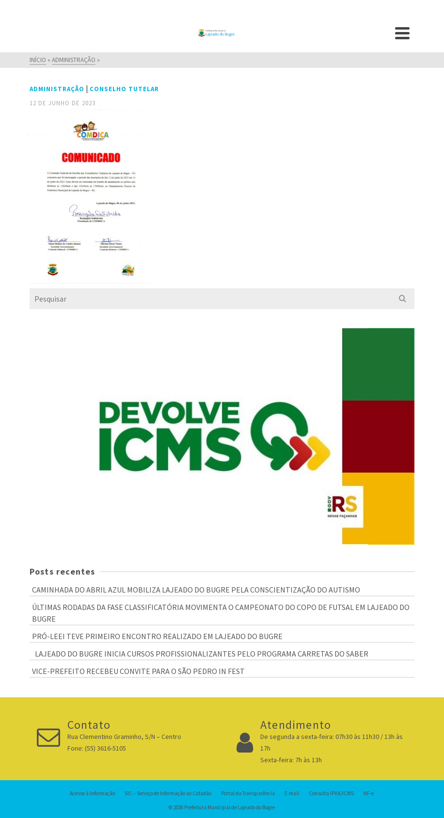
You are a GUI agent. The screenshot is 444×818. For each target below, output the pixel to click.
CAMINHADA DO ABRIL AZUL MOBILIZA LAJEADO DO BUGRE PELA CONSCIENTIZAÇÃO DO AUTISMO (196, 589)
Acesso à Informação (92, 793)
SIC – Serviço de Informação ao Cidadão (168, 793)
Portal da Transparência (248, 793)
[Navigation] (402, 33)
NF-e (369, 793)
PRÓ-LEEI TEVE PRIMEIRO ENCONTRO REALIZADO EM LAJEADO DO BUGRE (157, 636)
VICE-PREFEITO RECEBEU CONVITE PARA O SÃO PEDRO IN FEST (138, 671)
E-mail (292, 793)
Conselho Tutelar (124, 89)
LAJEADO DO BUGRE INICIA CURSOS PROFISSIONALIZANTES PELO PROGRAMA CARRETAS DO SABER (200, 653)
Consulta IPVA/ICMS (331, 793)
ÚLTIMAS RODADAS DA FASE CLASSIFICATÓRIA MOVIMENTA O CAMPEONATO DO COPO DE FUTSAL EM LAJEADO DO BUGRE (221, 613)
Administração (57, 89)
